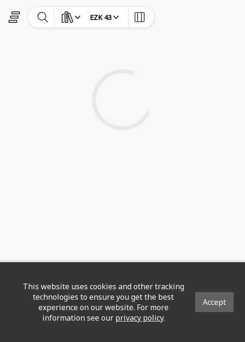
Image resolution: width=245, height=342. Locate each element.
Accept (214, 302)
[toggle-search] (43, 17)
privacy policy (139, 318)
